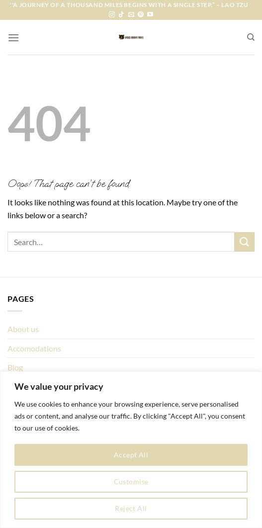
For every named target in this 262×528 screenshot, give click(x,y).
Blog (15, 367)
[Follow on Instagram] (112, 14)
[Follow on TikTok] (121, 14)
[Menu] (13, 37)
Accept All (131, 454)
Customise (131, 481)
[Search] (251, 37)
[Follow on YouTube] (150, 14)
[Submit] (245, 242)
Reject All (131, 508)
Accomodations (34, 348)
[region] (131, 449)
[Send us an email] (131, 14)
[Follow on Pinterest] (141, 14)
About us (23, 329)
